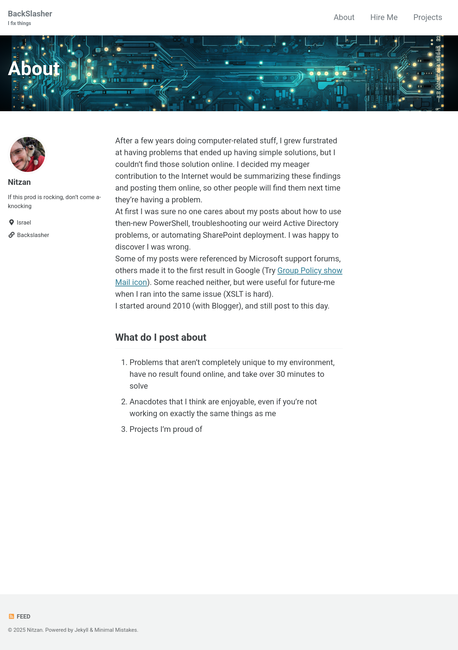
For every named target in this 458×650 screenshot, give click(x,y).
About (344, 17)
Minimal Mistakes (115, 630)
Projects (427, 17)
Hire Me (384, 17)
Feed (19, 616)
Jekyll (82, 630)
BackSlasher (30, 18)
